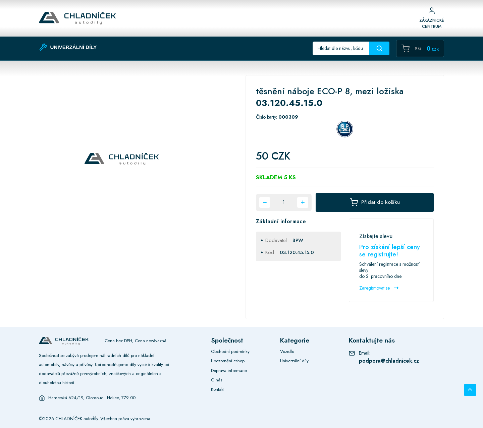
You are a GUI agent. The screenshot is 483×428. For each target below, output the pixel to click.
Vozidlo (287, 351)
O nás (216, 380)
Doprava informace (229, 370)
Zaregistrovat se (378, 288)
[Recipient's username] (341, 48)
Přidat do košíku (375, 202)
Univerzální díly (294, 361)
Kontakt (217, 389)
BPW (297, 240)
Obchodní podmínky (230, 351)
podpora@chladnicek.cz (389, 361)
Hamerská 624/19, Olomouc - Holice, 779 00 (92, 398)
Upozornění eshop (228, 361)
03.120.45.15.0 (297, 252)
